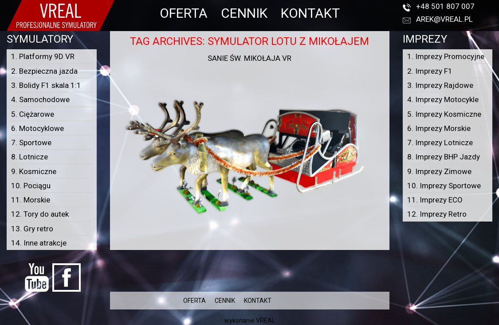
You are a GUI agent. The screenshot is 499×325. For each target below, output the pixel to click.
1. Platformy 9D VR (43, 56)
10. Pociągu (31, 185)
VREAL (265, 320)
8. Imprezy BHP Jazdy (443, 156)
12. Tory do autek (40, 214)
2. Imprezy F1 (429, 71)
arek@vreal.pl (444, 19)
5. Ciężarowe (32, 114)
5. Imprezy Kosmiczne (444, 114)
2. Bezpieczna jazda (44, 71)
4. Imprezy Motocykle (443, 99)
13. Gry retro (32, 228)
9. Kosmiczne (33, 171)
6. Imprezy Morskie (439, 128)
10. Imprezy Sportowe (444, 185)
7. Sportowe (31, 142)
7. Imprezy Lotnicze (440, 142)
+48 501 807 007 (445, 6)
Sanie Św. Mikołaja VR (249, 58)
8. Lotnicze (29, 156)
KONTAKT (310, 13)
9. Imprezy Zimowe (439, 171)
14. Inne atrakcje (39, 242)
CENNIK (244, 13)
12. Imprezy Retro (437, 214)
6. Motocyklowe (37, 128)
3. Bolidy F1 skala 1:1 (46, 85)
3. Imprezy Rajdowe (440, 85)
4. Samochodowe (40, 99)
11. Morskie (30, 199)
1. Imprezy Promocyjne (445, 56)
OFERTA (184, 13)
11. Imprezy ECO (435, 199)
